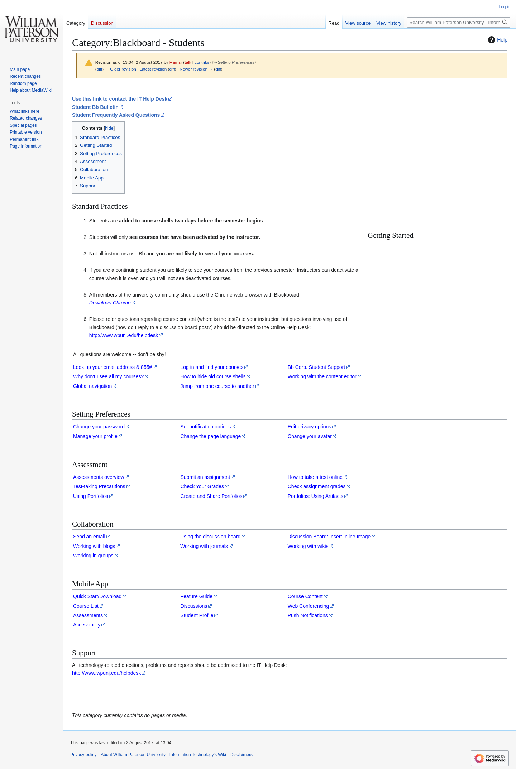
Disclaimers (241, 754)
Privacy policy (83, 754)
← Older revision (120, 69)
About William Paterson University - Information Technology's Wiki (163, 754)
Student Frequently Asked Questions (116, 115)
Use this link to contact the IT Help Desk (119, 99)
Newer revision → (196, 69)
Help (496, 39)
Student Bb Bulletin (95, 107)
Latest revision (153, 69)
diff (99, 69)
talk (188, 62)
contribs (202, 62)
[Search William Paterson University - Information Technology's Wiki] (458, 22)
